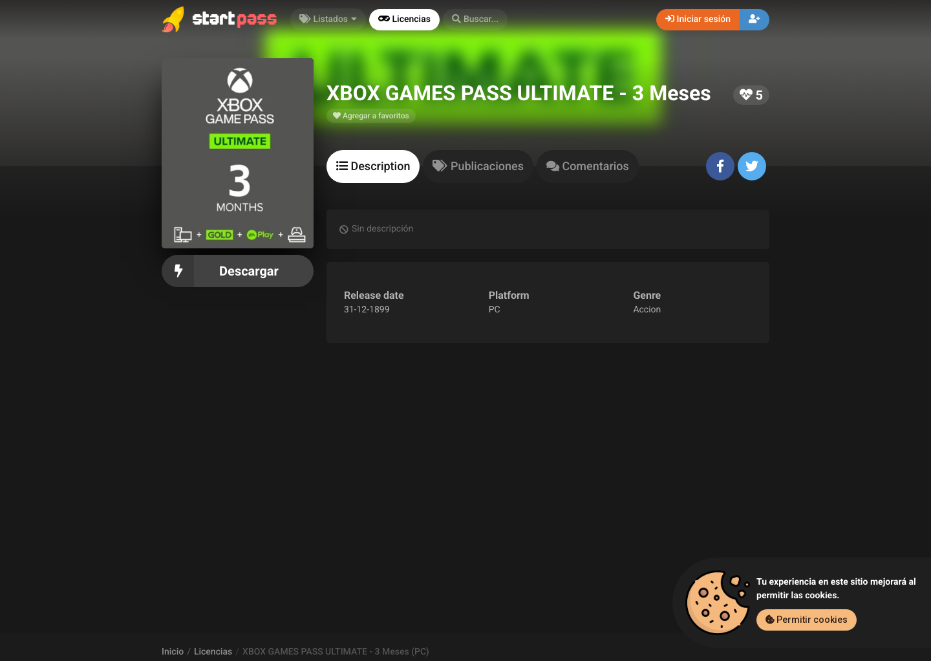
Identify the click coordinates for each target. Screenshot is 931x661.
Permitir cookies (806, 619)
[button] (475, 19)
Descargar (238, 271)
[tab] (373, 166)
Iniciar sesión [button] (698, 19)
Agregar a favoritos (371, 115)
